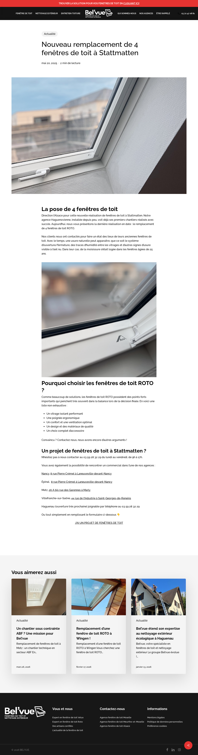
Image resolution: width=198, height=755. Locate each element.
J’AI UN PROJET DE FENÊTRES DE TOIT (99, 522)
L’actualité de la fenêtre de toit (67, 730)
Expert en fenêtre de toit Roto (67, 721)
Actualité (49, 33)
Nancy (45, 473)
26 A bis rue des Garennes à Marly (69, 490)
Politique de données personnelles (165, 721)
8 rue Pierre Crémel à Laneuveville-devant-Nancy (81, 473)
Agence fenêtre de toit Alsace (115, 726)
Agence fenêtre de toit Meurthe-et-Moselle (122, 721)
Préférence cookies (157, 726)
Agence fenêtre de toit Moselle (115, 717)
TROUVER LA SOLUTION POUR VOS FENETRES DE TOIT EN (99, 3)
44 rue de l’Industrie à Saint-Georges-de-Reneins (101, 498)
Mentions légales (156, 717)
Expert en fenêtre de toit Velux (68, 717)
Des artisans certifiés (62, 726)
